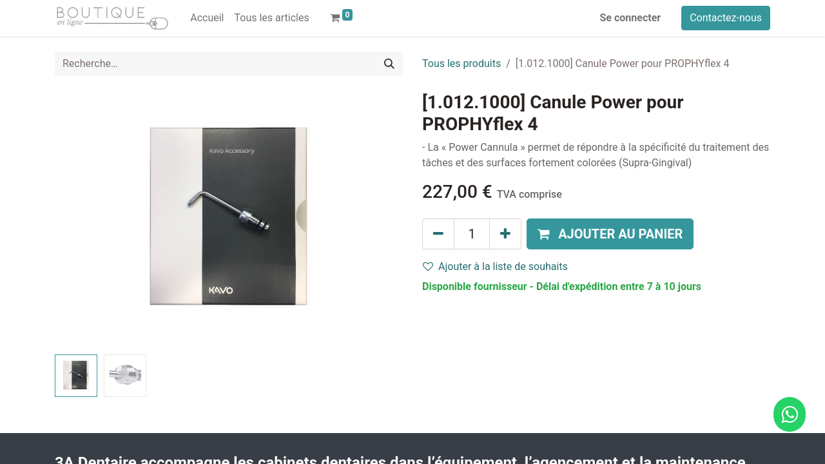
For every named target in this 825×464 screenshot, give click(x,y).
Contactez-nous (726, 18)
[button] (610, 233)
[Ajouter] (505, 233)
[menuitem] (207, 18)
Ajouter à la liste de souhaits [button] (495, 266)
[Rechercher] (389, 64)
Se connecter (630, 18)
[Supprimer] (438, 233)
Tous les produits (461, 63)
